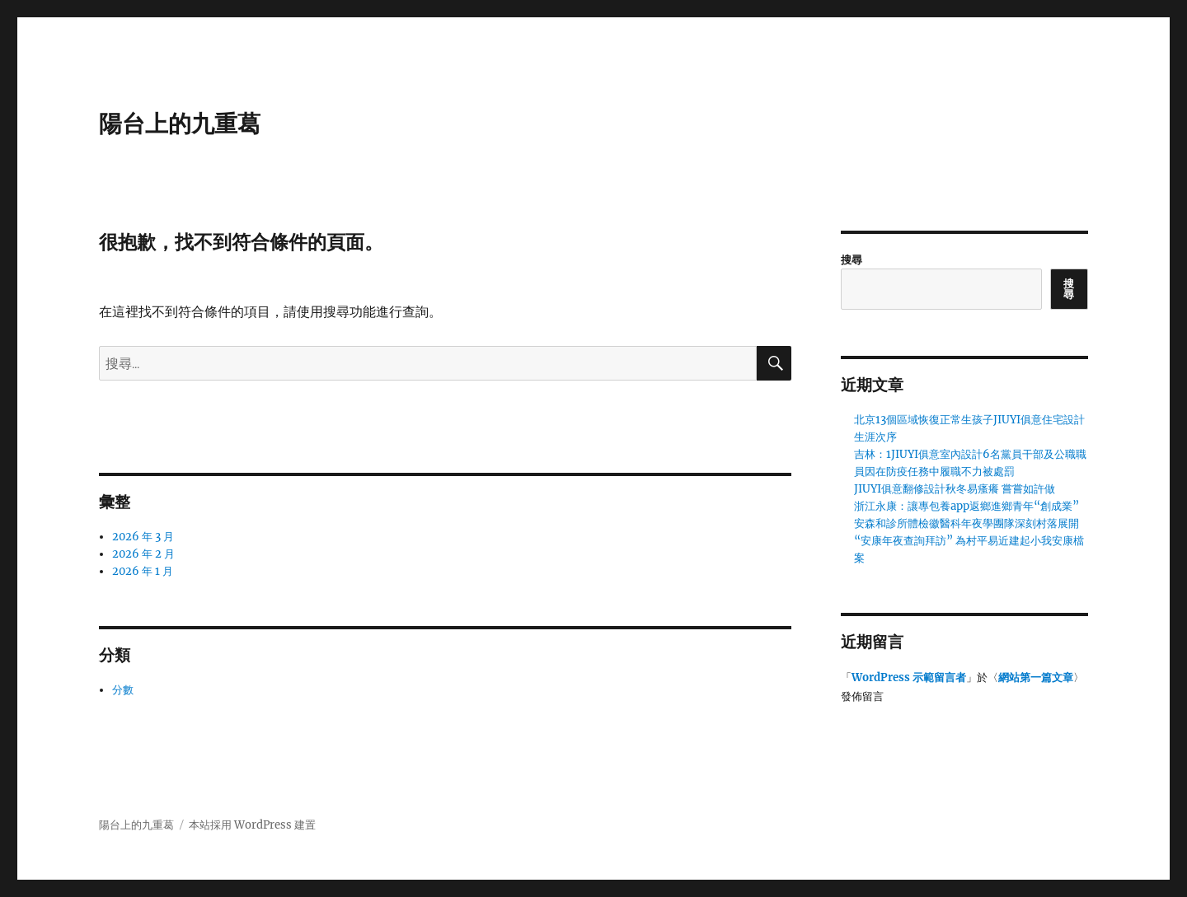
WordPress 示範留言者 (909, 677)
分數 (123, 690)
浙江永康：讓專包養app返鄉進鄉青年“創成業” (966, 506)
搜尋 (851, 260)
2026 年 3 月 (143, 537)
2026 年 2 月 (143, 554)
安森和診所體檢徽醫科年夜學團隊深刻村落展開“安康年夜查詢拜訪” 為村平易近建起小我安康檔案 (969, 540)
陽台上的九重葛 (179, 124)
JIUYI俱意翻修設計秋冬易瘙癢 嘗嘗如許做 (954, 489)
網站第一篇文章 (1035, 677)
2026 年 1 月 (142, 571)
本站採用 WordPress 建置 (252, 825)
